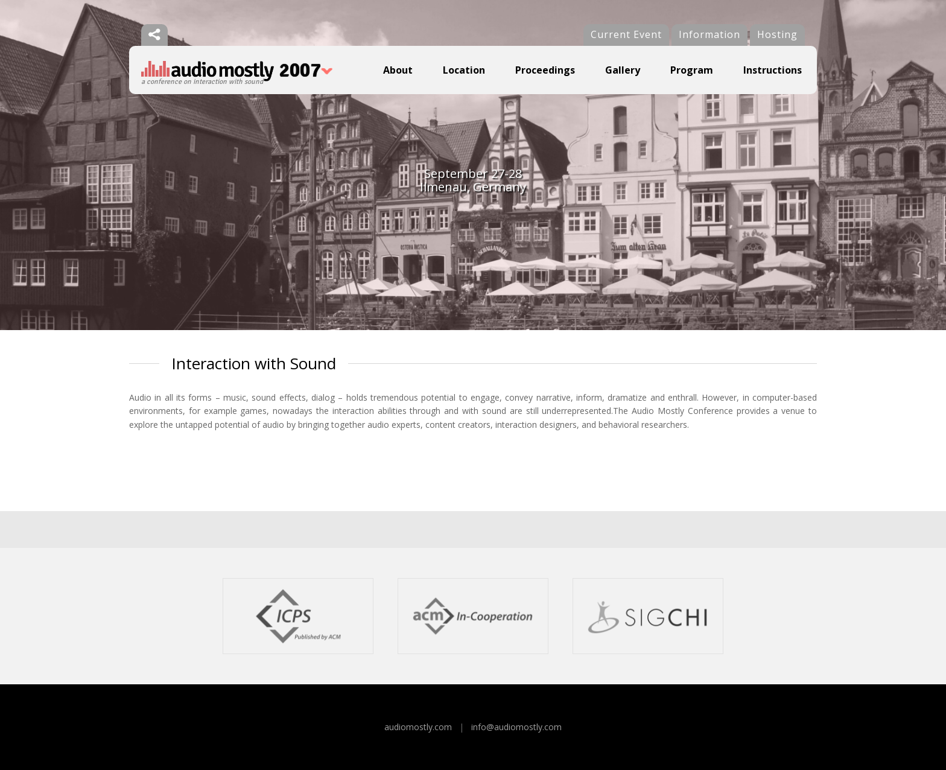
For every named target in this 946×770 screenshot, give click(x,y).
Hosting (777, 34)
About (398, 70)
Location (464, 70)
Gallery (622, 70)
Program (691, 70)
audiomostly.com (418, 727)
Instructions (772, 70)
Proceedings (545, 70)
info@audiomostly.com (516, 727)
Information (709, 34)
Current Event (626, 34)
